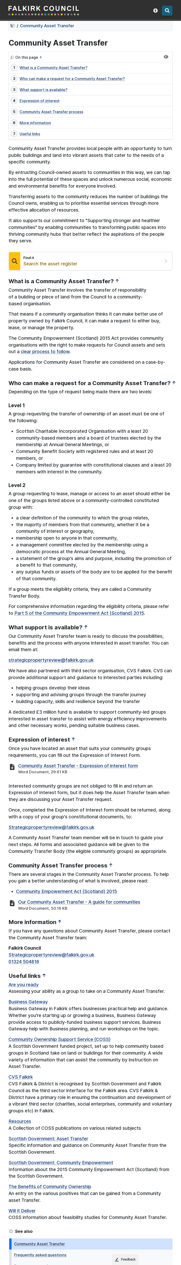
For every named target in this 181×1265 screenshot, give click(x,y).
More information (35, 122)
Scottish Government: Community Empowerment (60, 1162)
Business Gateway (28, 1002)
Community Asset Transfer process (51, 111)
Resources (19, 1121)
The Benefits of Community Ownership (49, 1186)
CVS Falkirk (20, 1077)
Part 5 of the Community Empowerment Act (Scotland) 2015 (79, 613)
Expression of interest (40, 100)
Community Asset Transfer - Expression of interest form (78, 766)
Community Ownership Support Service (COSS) (59, 1039)
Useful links (30, 134)
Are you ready (23, 984)
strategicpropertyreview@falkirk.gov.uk (51, 660)
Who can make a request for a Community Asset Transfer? (72, 78)
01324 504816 (23, 961)
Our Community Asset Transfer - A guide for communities (79, 902)
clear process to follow (45, 351)
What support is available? (43, 89)
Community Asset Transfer (47, 25)
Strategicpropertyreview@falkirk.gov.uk (51, 827)
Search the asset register (50, 264)
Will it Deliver (22, 1211)
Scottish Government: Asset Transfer (48, 1138)
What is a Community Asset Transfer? (53, 67)
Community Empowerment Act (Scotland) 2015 (66, 891)
